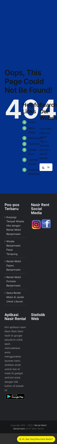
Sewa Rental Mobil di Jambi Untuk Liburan (15, 297)
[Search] (43, 168)
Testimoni (34, 143)
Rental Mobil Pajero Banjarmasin (13, 265)
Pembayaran (35, 138)
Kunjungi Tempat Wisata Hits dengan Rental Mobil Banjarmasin (15, 225)
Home (31, 122)
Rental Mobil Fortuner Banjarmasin (13, 281)
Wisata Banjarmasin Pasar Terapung (13, 247)
